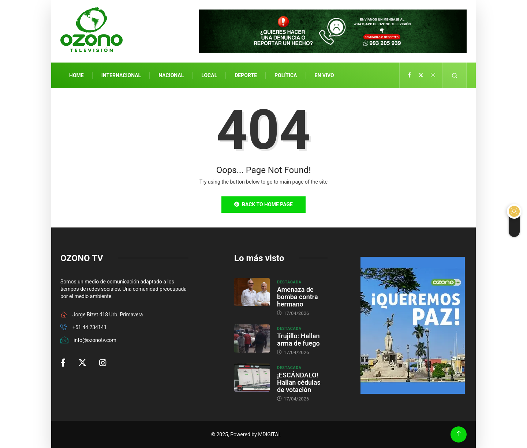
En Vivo (324, 75)
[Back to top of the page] (458, 434)
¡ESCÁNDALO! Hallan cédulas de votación (299, 382)
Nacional (171, 75)
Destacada (289, 282)
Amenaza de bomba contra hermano (297, 297)
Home (76, 75)
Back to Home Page (263, 204)
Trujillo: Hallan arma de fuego (298, 339)
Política (285, 75)
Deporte (246, 75)
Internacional (121, 75)
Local (209, 75)
